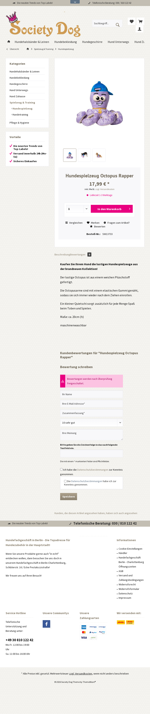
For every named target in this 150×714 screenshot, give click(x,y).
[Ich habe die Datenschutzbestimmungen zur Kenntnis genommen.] (61, 469)
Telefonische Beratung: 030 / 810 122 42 (111, 3)
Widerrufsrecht (127, 584)
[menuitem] (140, 21)
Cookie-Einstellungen (130, 548)
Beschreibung (62, 254)
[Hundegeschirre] (92, 42)
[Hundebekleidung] (66, 42)
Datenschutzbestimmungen (92, 469)
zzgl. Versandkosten (104, 189)
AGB (121, 571)
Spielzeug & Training (22, 102)
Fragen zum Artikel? (117, 222)
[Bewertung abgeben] (91, 423)
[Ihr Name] (91, 394)
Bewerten (97, 226)
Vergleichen (74, 222)
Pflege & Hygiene (19, 122)
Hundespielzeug (22, 108)
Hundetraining (20, 114)
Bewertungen (80, 254)
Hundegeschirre (19, 84)
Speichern (68, 496)
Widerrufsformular (129, 589)
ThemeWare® (89, 682)
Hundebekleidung (19, 77)
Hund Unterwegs (19, 90)
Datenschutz (126, 593)
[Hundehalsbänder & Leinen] (32, 42)
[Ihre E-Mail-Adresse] (91, 403)
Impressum (125, 597)
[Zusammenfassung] (91, 413)
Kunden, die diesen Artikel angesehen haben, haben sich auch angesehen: (96, 513)
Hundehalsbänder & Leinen (24, 71)
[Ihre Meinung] (91, 434)
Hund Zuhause (17, 96)
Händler (123, 553)
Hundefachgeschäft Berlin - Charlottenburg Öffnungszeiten (131, 562)
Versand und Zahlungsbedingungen (131, 578)
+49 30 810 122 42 (19, 640)
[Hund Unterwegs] (118, 42)
